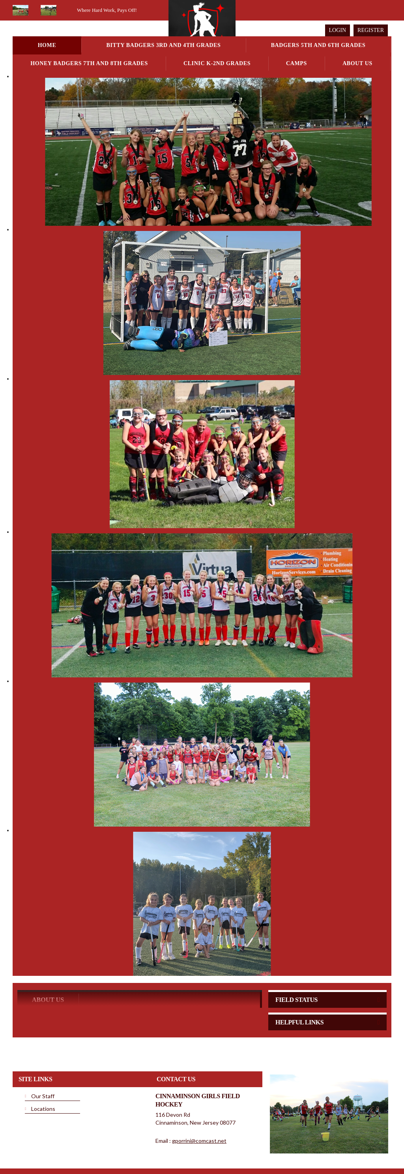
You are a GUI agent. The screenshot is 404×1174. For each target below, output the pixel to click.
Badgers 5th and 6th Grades (318, 45)
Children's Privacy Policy (43, 1162)
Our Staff (42, 1065)
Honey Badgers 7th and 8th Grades (89, 63)
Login (337, 30)
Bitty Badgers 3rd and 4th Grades (164, 45)
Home (47, 45)
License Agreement (226, 1150)
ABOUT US (48, 969)
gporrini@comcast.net (199, 1109)
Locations (43, 1078)
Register (370, 30)
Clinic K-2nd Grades (217, 63)
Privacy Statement (148, 1150)
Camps (296, 63)
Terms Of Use (186, 1150)
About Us (357, 63)
